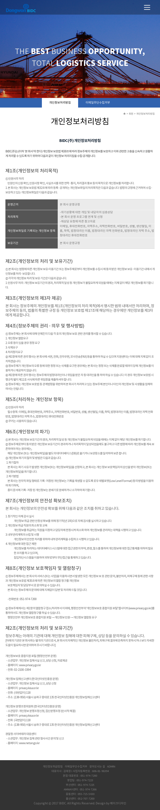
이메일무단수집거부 (98, 102)
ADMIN (111, 766)
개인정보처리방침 (60, 102)
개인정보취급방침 (53, 766)
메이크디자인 (118, 803)
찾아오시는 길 (97, 766)
